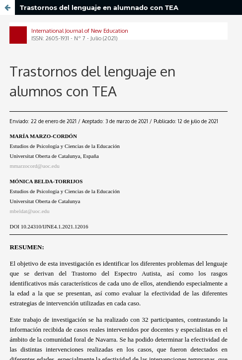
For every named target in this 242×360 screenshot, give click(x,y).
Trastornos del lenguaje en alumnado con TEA (99, 7)
